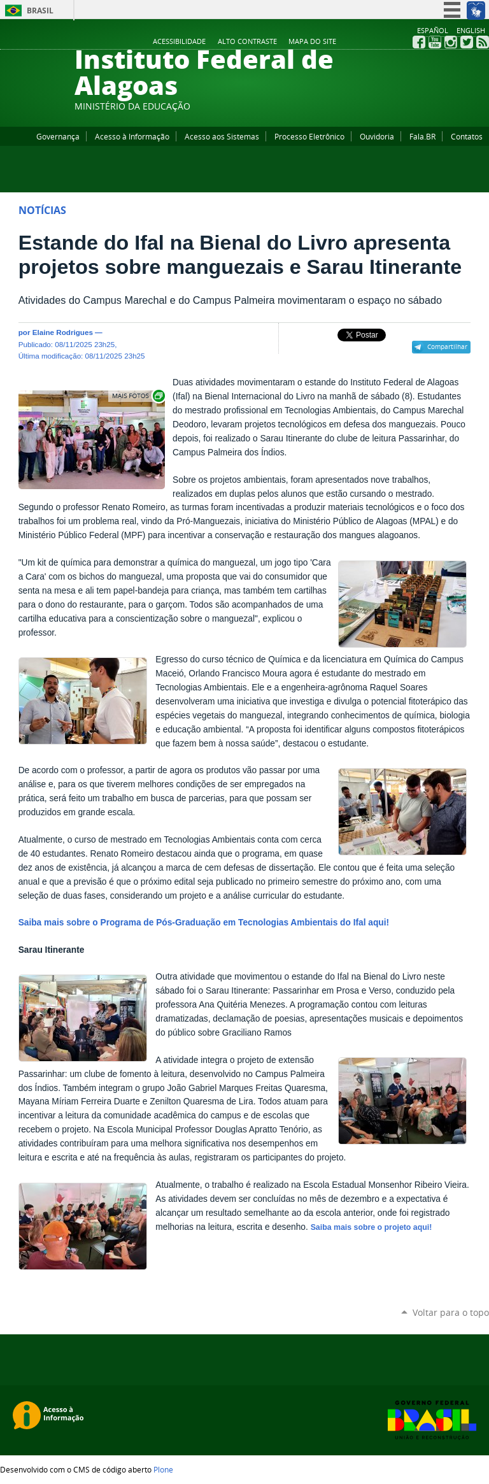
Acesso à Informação (132, 136)
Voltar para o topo (451, 1312)
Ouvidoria (377, 136)
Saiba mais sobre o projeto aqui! (371, 1227)
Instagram (450, 42)
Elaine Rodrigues (62, 332)
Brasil (40, 10)
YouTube (435, 42)
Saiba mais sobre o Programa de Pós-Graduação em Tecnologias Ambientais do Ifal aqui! (203, 922)
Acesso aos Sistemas (222, 136)
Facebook (419, 42)
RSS (482, 42)
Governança (58, 136)
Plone (163, 1469)
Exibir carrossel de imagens (137, 396)
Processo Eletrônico (309, 136)
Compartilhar (447, 346)
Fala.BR (422, 136)
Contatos (467, 136)
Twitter (466, 42)
